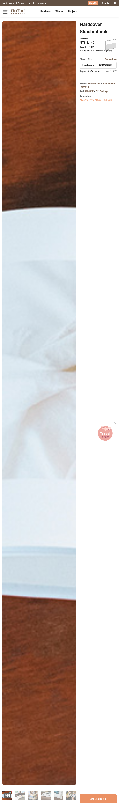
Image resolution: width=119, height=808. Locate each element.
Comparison (111, 59)
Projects (73, 11)
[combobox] (98, 65)
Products (45, 11)
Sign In (105, 3)
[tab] (45, 11)
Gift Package (102, 91)
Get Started (98, 798)
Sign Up (93, 3)
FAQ (115, 3)
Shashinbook (94, 83)
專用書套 (89, 91)
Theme (59, 11)
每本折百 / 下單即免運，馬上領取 (96, 100)
